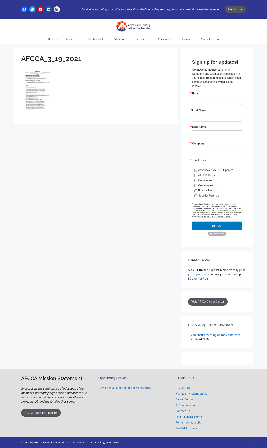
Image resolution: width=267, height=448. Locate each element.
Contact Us (183, 411)
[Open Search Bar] (218, 39)
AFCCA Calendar (186, 405)
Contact (205, 39)
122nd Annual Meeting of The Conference (214, 335)
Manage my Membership (191, 393)
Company (198, 143)
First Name (199, 110)
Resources (75, 39)
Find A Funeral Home (189, 416)
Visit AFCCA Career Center (207, 301)
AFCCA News (206, 175)
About (55, 39)
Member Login (235, 9)
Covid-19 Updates (187, 428)
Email (195, 93)
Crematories (205, 185)
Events (190, 39)
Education (123, 39)
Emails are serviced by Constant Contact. (215, 216)
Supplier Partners (208, 195)
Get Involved (99, 39)
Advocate (145, 39)
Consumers (168, 39)
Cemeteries (205, 180)
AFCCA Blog (183, 387)
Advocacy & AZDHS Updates (215, 170)
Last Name (199, 127)
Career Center (184, 399)
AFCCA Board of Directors (41, 412)
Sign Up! (217, 225)
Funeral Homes (207, 190)
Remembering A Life (188, 422)
